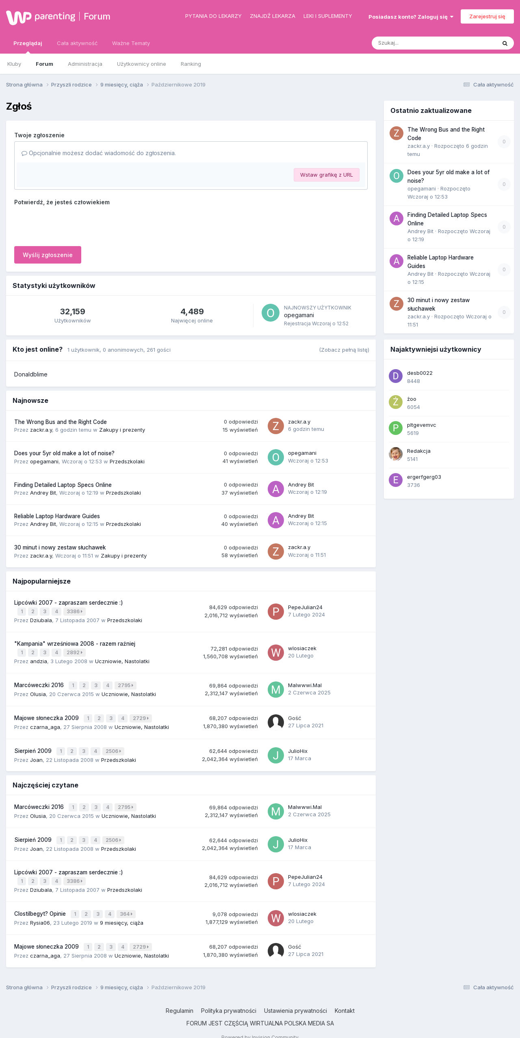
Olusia (38, 690)
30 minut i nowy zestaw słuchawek (60, 547)
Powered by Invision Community (260, 1026)
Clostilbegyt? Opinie (40, 904)
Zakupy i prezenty (122, 429)
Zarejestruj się (487, 16)
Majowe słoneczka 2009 (47, 714)
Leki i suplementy (327, 16)
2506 (114, 746)
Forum (97, 16)
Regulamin (179, 998)
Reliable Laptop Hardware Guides (57, 516)
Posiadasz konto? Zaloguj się (410, 16)
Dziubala (41, 619)
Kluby (14, 64)
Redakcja (419, 451)
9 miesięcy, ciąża (121, 912)
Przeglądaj (27, 47)
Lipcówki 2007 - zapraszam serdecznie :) (68, 602)
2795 (126, 682)
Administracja (85, 64)
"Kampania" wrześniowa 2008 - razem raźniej (74, 642)
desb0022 (420, 373)
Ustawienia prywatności (295, 998)
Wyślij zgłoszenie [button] (48, 254)
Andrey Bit (43, 492)
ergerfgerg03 (424, 477)
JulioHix (298, 745)
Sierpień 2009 (33, 745)
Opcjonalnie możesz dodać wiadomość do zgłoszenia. (99, 152)
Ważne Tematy (131, 43)
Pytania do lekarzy (213, 16)
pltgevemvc (421, 425)
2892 (75, 651)
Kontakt (345, 998)
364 (127, 904)
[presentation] (76, 224)
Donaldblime (31, 374)
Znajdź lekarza (272, 16)
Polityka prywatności (228, 998)
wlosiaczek (302, 646)
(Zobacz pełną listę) (344, 349)
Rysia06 (40, 912)
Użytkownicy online (141, 64)
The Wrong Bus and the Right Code (60, 422)
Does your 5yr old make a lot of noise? (64, 453)
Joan (36, 753)
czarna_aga (45, 722)
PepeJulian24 (305, 606)
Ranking (191, 64)
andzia (38, 659)
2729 (142, 714)
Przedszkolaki (127, 461)
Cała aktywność (77, 43)
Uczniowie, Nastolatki (122, 659)
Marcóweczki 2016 (39, 682)
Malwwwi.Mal (305, 682)
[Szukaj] (414, 43)
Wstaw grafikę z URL (326, 174)
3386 (75, 611)
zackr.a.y (41, 429)
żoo (411, 399)
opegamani (299, 314)
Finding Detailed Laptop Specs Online (63, 485)
